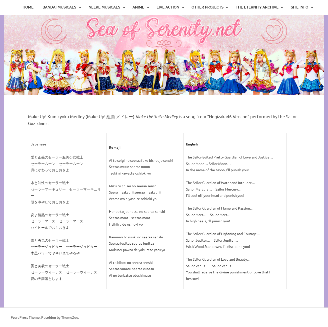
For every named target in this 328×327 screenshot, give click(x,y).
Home (28, 7)
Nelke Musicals (107, 7)
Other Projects (210, 7)
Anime (141, 7)
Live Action (170, 7)
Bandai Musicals (62, 7)
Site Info (302, 7)
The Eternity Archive (260, 7)
